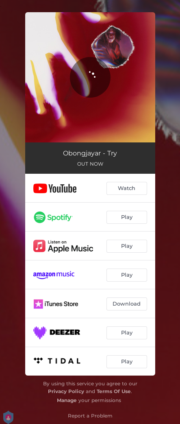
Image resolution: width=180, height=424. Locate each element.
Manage (67, 400)
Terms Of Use (114, 391)
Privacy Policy (66, 391)
